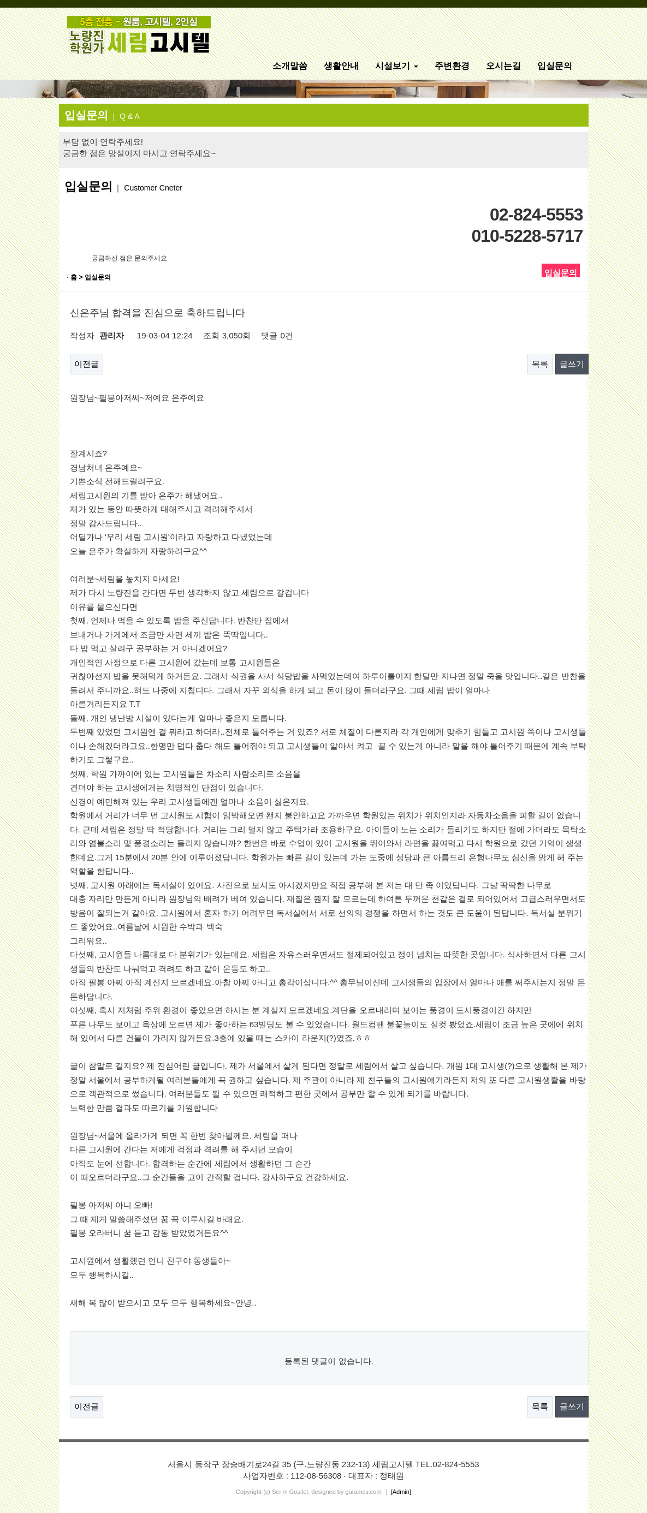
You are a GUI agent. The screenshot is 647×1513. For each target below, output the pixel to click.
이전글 (86, 363)
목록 (540, 363)
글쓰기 (572, 363)
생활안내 (341, 65)
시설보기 (396, 65)
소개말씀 (289, 65)
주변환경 (452, 65)
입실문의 (554, 65)
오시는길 (503, 65)
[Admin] (401, 1491)
